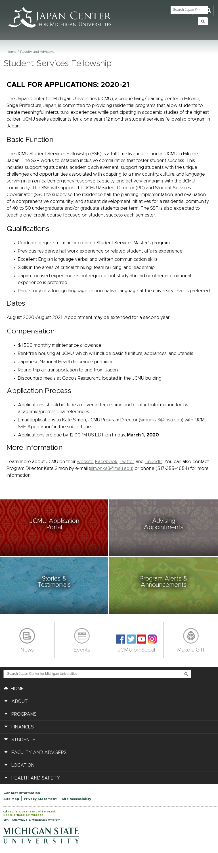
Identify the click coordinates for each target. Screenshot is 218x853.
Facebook (106, 461)
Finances (22, 727)
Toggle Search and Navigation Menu (203, 10)
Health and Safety (35, 778)
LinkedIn (153, 461)
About (19, 701)
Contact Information (21, 793)
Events (82, 650)
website (85, 461)
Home (11, 51)
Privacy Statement (40, 799)
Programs (24, 714)
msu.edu (50, 811)
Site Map (11, 799)
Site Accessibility (76, 799)
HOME (14, 688)
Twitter (127, 461)
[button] (54, 527)
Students (23, 740)
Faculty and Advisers (37, 51)
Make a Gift (190, 650)
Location (22, 765)
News (27, 650)
